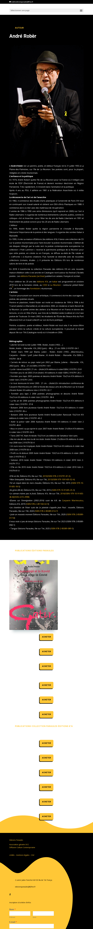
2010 (45, 476)
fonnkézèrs (35, 288)
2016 (62, 493)
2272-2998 (24, 497)
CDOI (45, 285)
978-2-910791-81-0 (61, 476)
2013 (50, 479)
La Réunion (55, 285)
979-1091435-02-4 (66, 479)
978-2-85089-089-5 (64, 528)
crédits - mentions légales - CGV (21, 855)
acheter (46, 637)
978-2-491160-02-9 (39, 504)
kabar (55, 281)
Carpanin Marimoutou (72, 500)
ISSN (17, 497)
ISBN (50, 476)
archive (41, 276)
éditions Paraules (28, 276)
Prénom (12, 917)
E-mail (13, 922)
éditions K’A (42, 281)
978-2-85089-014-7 (48, 511)
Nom (12, 909)
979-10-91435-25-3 (65, 490)
